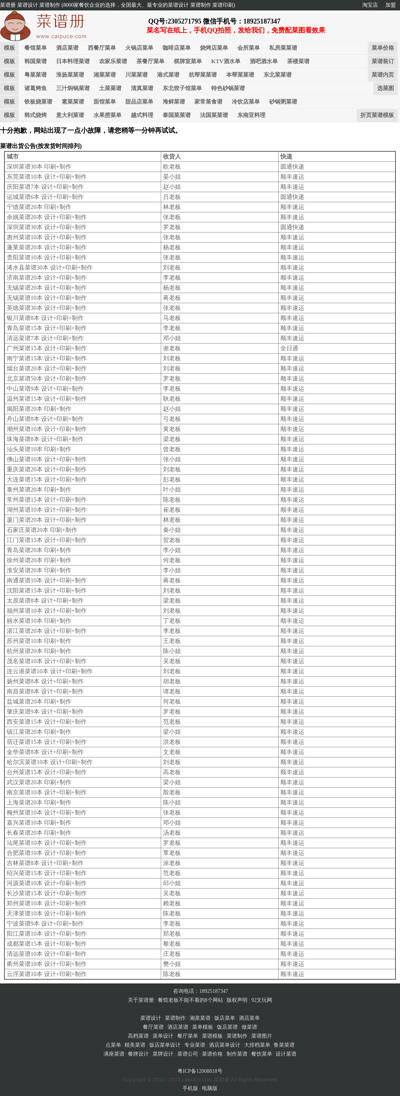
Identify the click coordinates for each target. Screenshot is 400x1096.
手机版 (190, 1088)
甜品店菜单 (139, 102)
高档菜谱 (138, 1036)
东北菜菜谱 (278, 75)
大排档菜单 (257, 1045)
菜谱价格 (212, 1054)
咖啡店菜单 (177, 48)
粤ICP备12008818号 (200, 1071)
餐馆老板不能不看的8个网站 (190, 1000)
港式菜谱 (168, 75)
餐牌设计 (138, 1054)
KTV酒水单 (225, 61)
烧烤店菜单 (214, 48)
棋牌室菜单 (188, 61)
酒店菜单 (249, 1018)
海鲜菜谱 (174, 102)
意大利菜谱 (70, 115)
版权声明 (237, 1000)
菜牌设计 (163, 1054)
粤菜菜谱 (35, 75)
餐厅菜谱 (153, 1027)
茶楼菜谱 (298, 61)
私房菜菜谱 (283, 48)
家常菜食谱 (208, 102)
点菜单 (113, 1045)
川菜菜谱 (136, 75)
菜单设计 (163, 1036)
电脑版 (210, 1088)
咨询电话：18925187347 (200, 991)
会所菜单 (248, 48)
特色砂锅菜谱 (228, 88)
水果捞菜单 (107, 115)
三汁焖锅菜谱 (73, 88)
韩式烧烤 (35, 115)
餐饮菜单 (261, 1054)
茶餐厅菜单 (150, 61)
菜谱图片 (261, 1036)
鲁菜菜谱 (284, 1045)
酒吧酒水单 (264, 61)
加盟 (390, 5)
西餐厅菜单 (102, 48)
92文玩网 (261, 1000)
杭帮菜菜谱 (203, 75)
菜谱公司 (187, 1054)
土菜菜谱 (110, 88)
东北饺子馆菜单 (182, 88)
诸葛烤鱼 (35, 88)
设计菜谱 (286, 1054)
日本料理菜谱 (73, 61)
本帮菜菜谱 (240, 75)
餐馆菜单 (35, 48)
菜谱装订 (383, 61)
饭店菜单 (224, 1018)
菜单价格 (383, 48)
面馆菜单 (104, 102)
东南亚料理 (251, 115)
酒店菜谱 (67, 48)
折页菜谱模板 (377, 115)
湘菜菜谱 (104, 75)
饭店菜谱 (227, 1027)
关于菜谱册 (141, 1000)
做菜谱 (249, 1027)
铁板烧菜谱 (38, 102)
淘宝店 (370, 5)
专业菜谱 (194, 1045)
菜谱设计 (150, 1018)
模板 (9, 48)
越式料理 (142, 115)
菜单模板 (202, 1027)
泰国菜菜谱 (177, 115)
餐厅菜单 (187, 1036)
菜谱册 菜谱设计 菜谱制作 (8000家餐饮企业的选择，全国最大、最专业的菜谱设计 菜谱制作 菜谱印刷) (117, 5)
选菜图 (385, 88)
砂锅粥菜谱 (283, 102)
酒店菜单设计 (224, 1045)
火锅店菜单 (139, 48)
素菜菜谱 (73, 102)
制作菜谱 (237, 1054)
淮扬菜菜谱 (70, 75)
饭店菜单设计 (165, 1045)
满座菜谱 (114, 1054)
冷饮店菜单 (246, 102)
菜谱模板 (212, 1036)
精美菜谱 (134, 1045)
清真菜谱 (142, 88)
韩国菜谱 (35, 61)
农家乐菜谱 (113, 61)
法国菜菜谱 (214, 115)
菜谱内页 (383, 75)
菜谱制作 (175, 1018)
